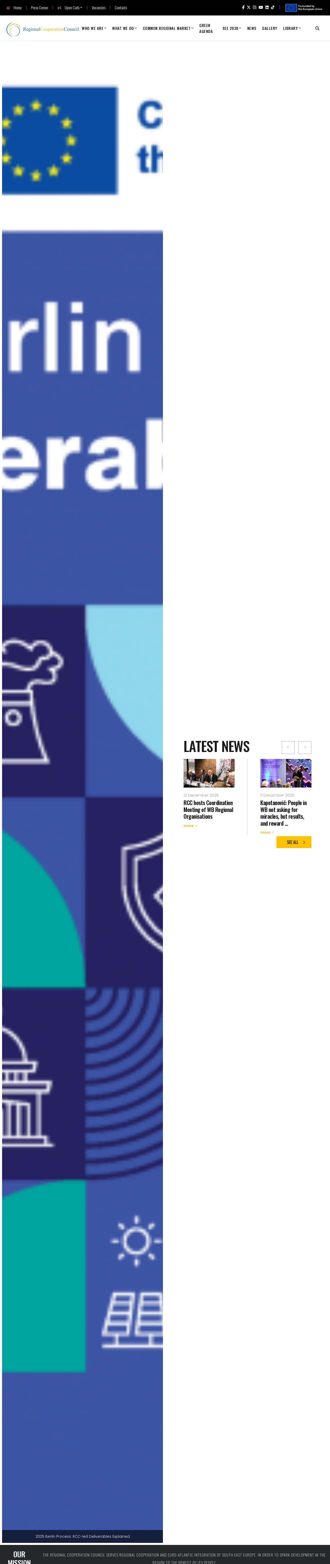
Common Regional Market (167, 28)
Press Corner (39, 8)
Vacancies (98, 8)
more (190, 825)
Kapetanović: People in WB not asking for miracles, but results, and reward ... (283, 812)
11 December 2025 (277, 795)
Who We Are (92, 28)
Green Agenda (206, 28)
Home (14, 8)
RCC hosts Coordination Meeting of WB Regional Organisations (208, 809)
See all (296, 842)
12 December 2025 (201, 795)
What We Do (123, 28)
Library (290, 28)
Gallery (269, 28)
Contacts (121, 8)
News (252, 28)
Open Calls (68, 8)
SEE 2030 (230, 28)
